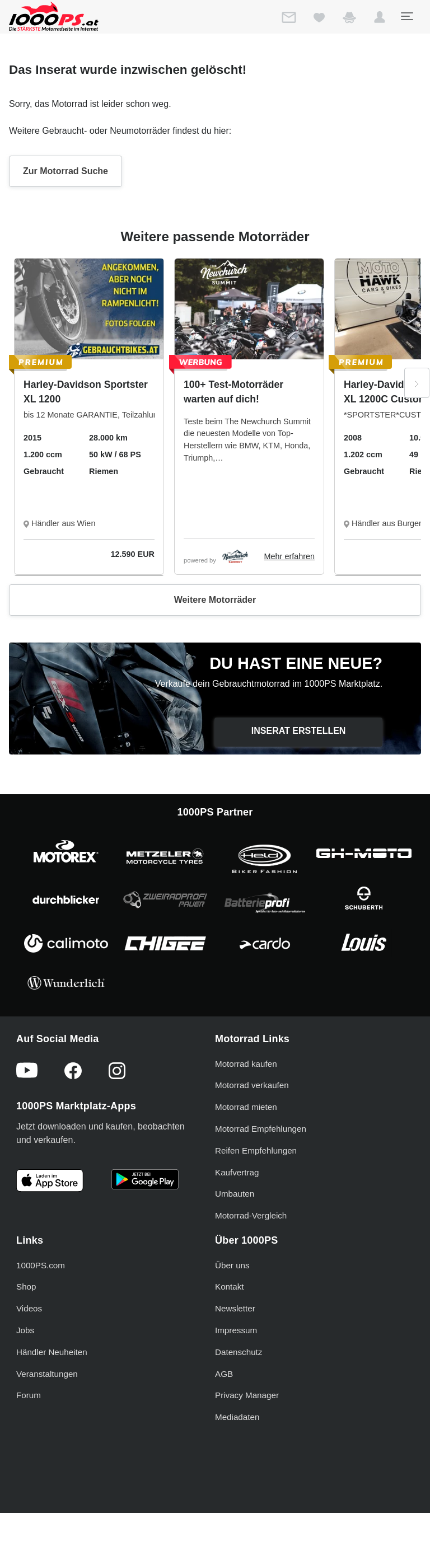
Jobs (25, 1330)
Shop (26, 1286)
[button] (379, 19)
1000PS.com (40, 1265)
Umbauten (234, 1193)
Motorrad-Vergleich (251, 1215)
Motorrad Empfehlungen (260, 1128)
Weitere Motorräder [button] (215, 599)
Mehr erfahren (289, 556)
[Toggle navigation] (406, 16)
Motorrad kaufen (246, 1063)
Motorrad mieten (246, 1107)
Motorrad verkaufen (252, 1085)
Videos (29, 1308)
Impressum (236, 1330)
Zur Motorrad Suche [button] (65, 171)
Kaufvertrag (237, 1172)
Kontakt (229, 1286)
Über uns (232, 1265)
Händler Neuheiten (51, 1352)
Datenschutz (238, 1352)
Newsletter (235, 1308)
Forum (28, 1395)
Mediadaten (237, 1417)
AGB (224, 1374)
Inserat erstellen (298, 730)
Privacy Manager (247, 1395)
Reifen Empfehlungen (256, 1150)
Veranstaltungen (47, 1374)
